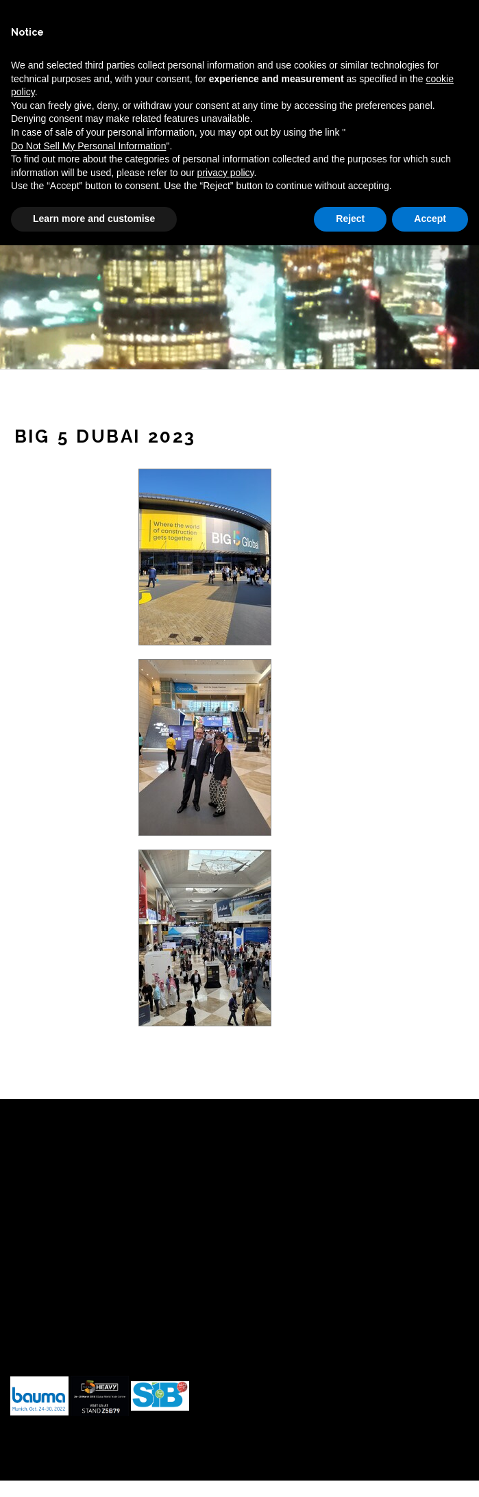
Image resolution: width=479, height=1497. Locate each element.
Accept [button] (430, 218)
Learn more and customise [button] (94, 218)
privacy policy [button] (225, 172)
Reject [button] (350, 218)
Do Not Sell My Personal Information (88, 145)
